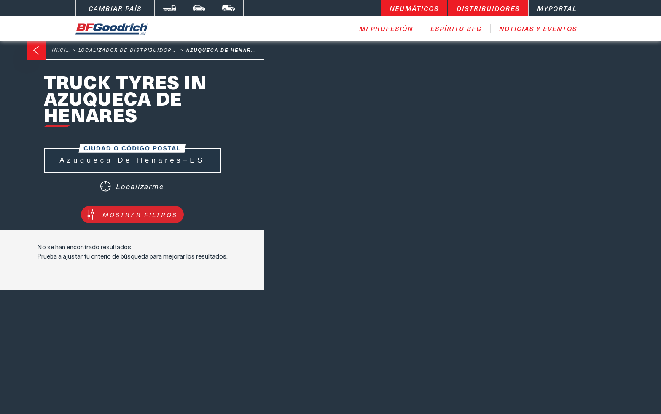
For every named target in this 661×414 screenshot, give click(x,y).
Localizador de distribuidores (128, 49)
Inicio (61, 49)
